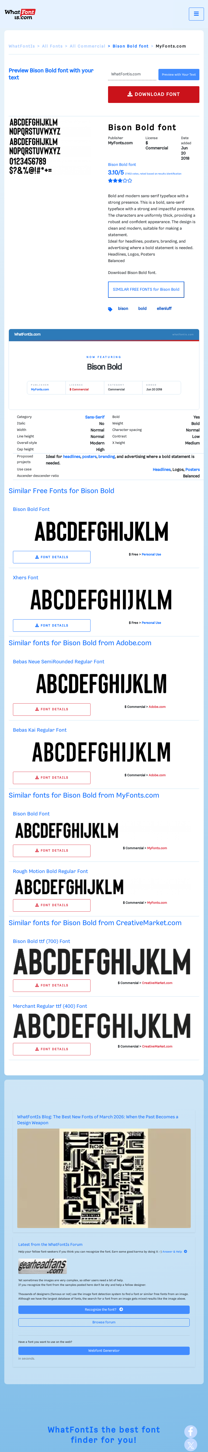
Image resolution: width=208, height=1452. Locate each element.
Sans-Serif (94, 417)
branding (106, 457)
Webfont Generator (104, 1351)
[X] (190, 1444)
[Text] (132, 74)
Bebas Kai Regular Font (40, 730)
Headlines (162, 470)
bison (123, 309)
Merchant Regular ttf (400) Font (50, 1006)
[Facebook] (190, 1431)
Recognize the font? (104, 1309)
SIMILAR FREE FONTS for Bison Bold (146, 289)
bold (142, 309)
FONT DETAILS (51, 557)
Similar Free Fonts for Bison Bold (61, 491)
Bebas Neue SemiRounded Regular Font (58, 661)
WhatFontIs (22, 46)
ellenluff (164, 309)
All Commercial (88, 46)
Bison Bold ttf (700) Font (41, 941)
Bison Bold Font (31, 509)
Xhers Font (25, 577)
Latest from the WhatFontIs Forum (50, 1245)
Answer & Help (174, 1251)
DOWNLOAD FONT (153, 94)
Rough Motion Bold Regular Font (50, 871)
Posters (192, 470)
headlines (71, 457)
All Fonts (52, 46)
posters (89, 457)
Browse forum (104, 1322)
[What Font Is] (20, 14)
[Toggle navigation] (196, 14)
